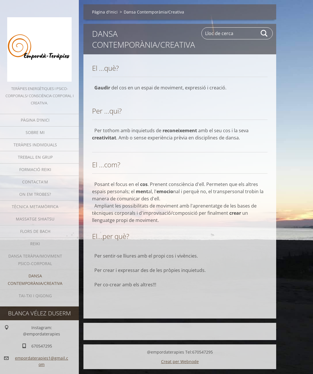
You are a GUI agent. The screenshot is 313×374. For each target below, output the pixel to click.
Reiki (35, 243)
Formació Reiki (35, 169)
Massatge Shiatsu (35, 219)
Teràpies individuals (35, 144)
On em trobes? (35, 194)
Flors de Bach (35, 231)
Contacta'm (35, 182)
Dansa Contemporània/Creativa (35, 279)
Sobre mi (35, 132)
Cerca (264, 33)
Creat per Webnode (180, 361)
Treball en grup (35, 157)
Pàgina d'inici (35, 120)
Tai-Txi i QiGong (35, 295)
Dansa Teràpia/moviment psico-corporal (35, 259)
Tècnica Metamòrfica (35, 206)
